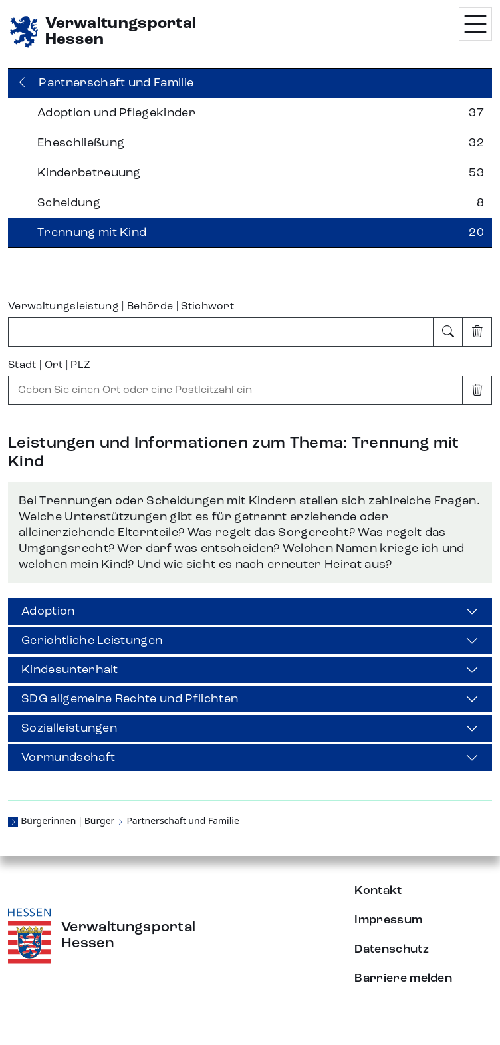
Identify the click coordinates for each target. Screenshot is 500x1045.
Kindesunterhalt (69, 670)
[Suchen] (448, 332)
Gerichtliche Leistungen (91, 641)
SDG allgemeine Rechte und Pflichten (129, 699)
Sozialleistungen (69, 728)
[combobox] (221, 332)
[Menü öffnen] (475, 24)
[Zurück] (250, 83)
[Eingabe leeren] (477, 332)
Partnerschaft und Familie (182, 820)
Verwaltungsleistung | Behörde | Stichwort (121, 306)
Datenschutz (391, 949)
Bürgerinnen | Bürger (67, 820)
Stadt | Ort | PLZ (49, 365)
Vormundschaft (68, 758)
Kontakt (378, 891)
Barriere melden (403, 978)
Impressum (388, 920)
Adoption (48, 611)
